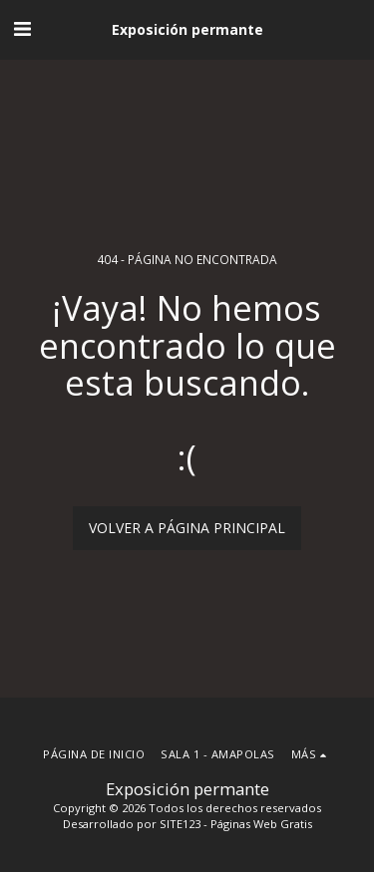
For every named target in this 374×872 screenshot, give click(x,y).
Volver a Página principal (187, 527)
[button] (22, 28)
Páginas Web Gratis (261, 823)
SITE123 (180, 823)
